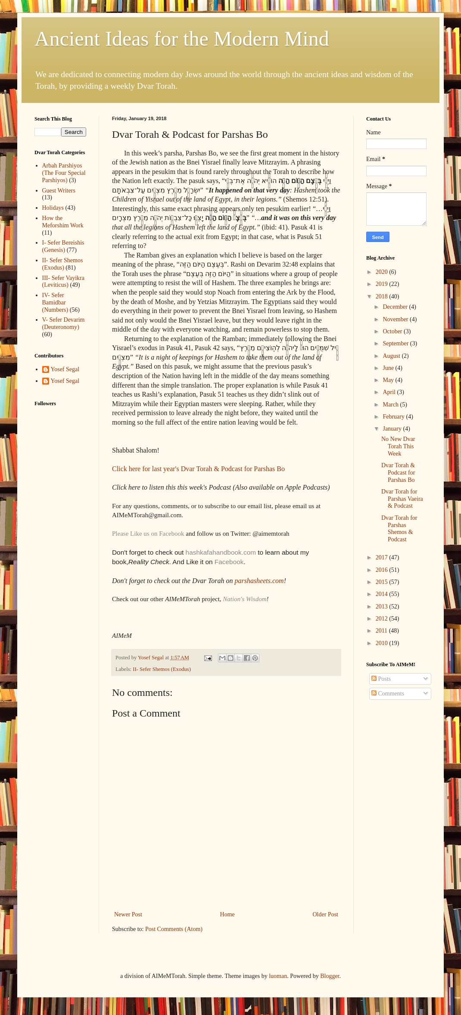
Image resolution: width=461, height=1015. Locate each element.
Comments (387, 693)
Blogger (329, 976)
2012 (382, 618)
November (396, 319)
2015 (382, 582)
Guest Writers (58, 190)
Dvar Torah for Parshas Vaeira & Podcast (402, 498)
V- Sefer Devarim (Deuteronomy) (63, 323)
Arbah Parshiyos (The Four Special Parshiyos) (64, 172)
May (389, 380)
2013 (382, 606)
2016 (382, 570)
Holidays (53, 208)
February (394, 416)
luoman (278, 976)
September (396, 343)
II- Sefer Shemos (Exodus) (162, 669)
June (389, 368)
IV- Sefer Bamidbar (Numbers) (55, 302)
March (391, 404)
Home (227, 914)
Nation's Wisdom (244, 599)
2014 (382, 594)
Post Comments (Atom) (173, 929)
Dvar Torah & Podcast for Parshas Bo (398, 472)
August (392, 356)
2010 (382, 643)
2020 (382, 272)
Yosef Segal (65, 369)
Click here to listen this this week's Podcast (171, 487)
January (393, 428)
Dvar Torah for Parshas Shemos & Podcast (399, 529)
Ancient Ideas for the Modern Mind (181, 38)
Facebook (229, 561)
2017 (382, 557)
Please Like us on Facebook (148, 533)
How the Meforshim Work (63, 222)
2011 (382, 630)
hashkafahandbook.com (220, 552)
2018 (382, 296)
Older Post (326, 914)
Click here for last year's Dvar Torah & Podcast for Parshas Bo (198, 468)
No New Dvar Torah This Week (398, 446)
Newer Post (128, 914)
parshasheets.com (258, 580)
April (390, 392)
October (393, 331)
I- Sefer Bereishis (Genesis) (63, 246)
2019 (382, 284)
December (396, 307)
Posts (381, 679)
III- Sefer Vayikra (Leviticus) (63, 282)
